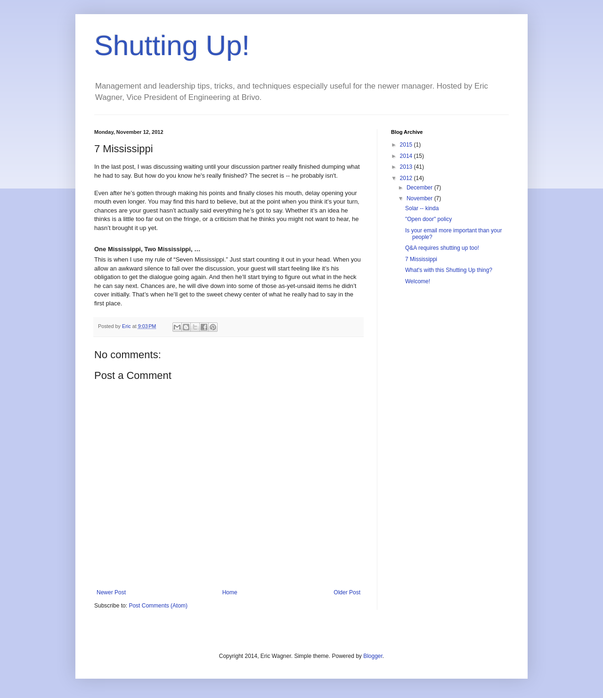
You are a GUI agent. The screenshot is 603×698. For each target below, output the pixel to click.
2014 (407, 156)
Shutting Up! (172, 45)
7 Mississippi (421, 259)
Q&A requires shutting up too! (442, 248)
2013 (407, 167)
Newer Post (111, 592)
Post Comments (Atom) (158, 605)
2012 (407, 178)
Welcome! (417, 281)
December (420, 187)
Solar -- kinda (422, 208)
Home (229, 592)
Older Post (347, 592)
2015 (407, 144)
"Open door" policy (428, 219)
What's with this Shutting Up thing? (448, 270)
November (420, 198)
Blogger (373, 656)
